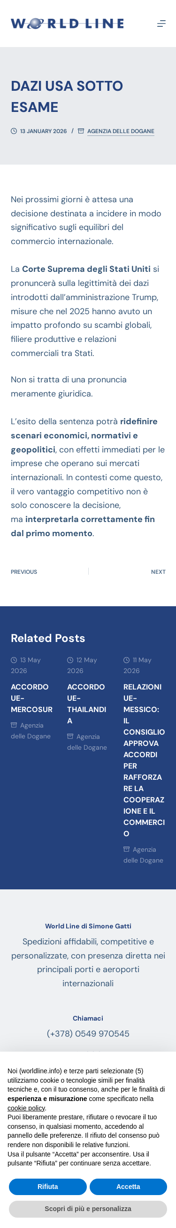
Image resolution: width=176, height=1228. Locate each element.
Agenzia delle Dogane (120, 131)
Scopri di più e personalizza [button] (88, 1208)
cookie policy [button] (26, 1108)
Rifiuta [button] (48, 1186)
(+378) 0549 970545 (88, 1033)
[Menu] (161, 23)
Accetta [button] (128, 1186)
